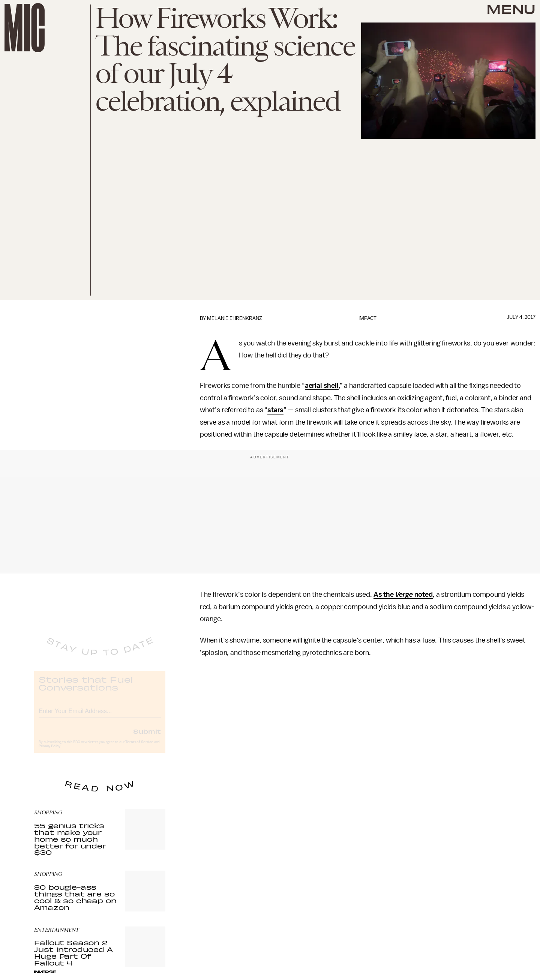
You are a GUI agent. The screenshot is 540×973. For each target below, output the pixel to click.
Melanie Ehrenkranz (234, 318)
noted (423, 594)
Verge (404, 594)
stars (275, 410)
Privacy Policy (49, 752)
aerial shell (322, 385)
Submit (147, 737)
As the (384, 594)
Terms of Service (139, 748)
